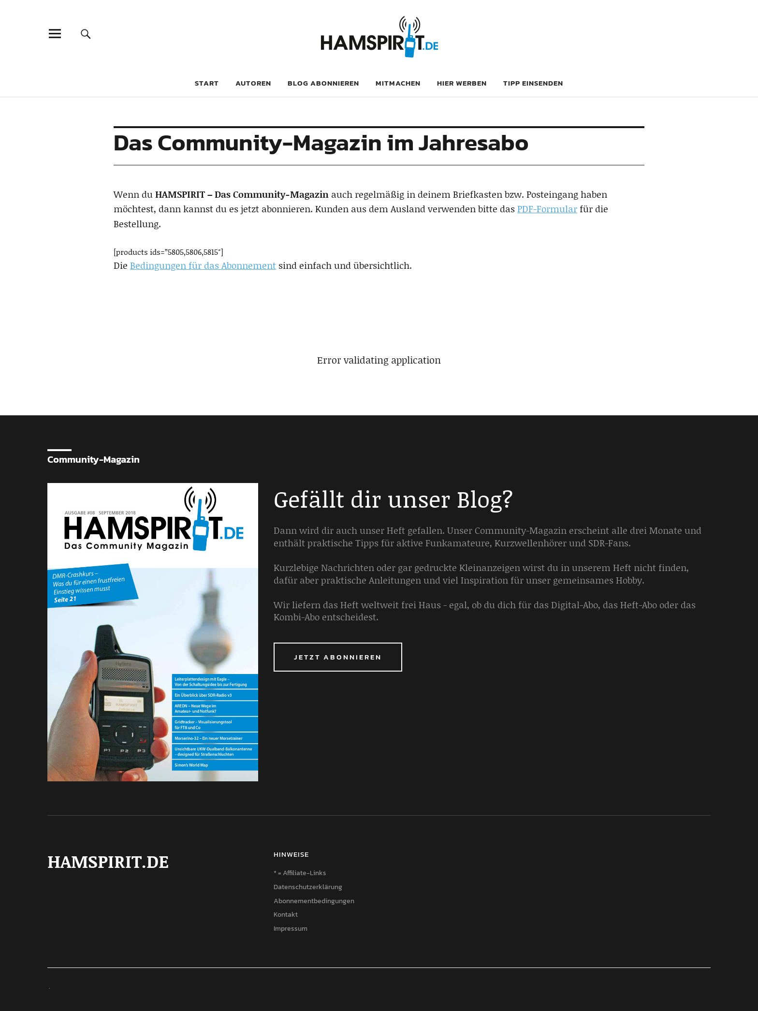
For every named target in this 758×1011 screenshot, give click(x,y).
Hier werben (462, 82)
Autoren (253, 82)
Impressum (290, 928)
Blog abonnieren (323, 82)
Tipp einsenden (533, 82)
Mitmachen (398, 82)
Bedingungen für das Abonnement (203, 265)
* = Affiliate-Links (300, 873)
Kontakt (286, 914)
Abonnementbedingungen (314, 901)
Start (207, 82)
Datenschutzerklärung (308, 887)
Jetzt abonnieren (338, 656)
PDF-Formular (547, 208)
